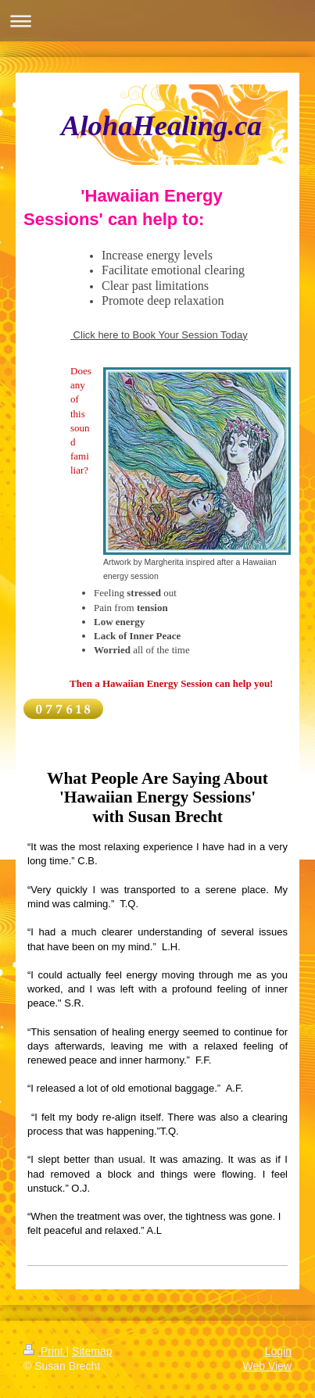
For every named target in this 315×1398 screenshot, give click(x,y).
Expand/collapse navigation (157, 21)
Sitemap (92, 1351)
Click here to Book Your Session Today (159, 335)
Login (278, 1351)
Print (44, 1351)
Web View (267, 1366)
